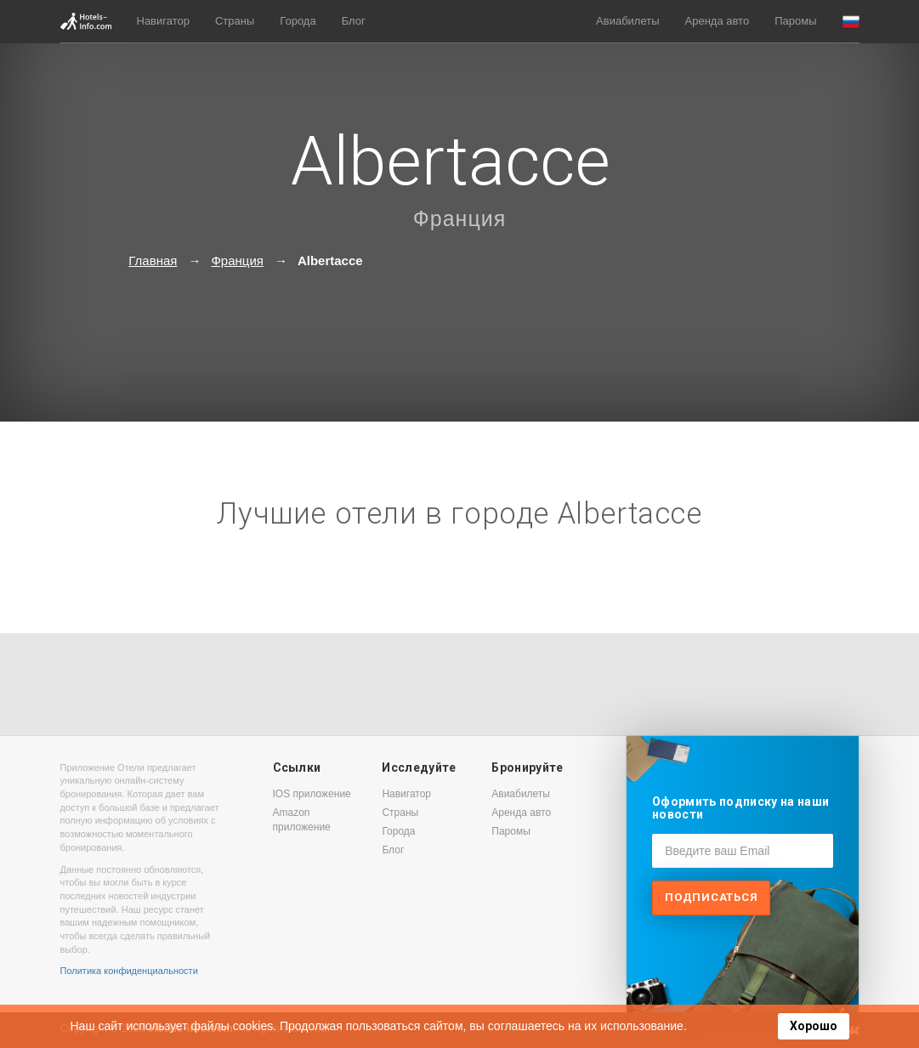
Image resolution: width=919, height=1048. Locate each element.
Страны (234, 20)
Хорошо (813, 1026)
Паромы (795, 20)
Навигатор (163, 20)
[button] (850, 21)
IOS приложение (312, 794)
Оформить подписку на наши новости (740, 808)
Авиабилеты (627, 20)
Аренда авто (717, 20)
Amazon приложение (302, 820)
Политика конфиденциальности (129, 971)
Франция (459, 218)
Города (297, 20)
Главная (152, 260)
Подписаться (711, 897)
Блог (354, 20)
